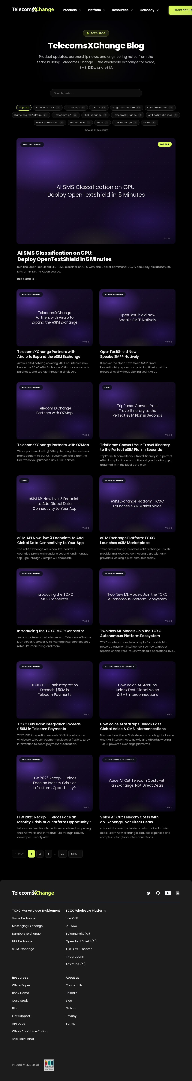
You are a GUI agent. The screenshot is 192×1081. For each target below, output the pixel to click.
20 (62, 853)
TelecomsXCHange (127, 115)
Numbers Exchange (26, 933)
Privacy (71, 1016)
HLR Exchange (22, 941)
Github (71, 1008)
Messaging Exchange (27, 926)
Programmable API (126, 107)
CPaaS (99, 107)
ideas (149, 122)
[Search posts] (96, 93)
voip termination (160, 107)
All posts (24, 107)
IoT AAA (71, 926)
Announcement (47, 107)
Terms (70, 1023)
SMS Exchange (95, 115)
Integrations (75, 956)
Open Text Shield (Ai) (81, 941)
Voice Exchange (23, 918)
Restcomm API (65, 115)
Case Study (20, 1000)
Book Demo (20, 993)
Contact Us (74, 985)
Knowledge (76, 107)
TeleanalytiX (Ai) (78, 933)
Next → (75, 853)
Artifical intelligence (163, 115)
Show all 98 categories (96, 130)
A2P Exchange (126, 122)
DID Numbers (80, 122)
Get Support (21, 1016)
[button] (72, 10)
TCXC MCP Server (79, 949)
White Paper (21, 985)
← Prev (19, 853)
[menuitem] (72, 10)
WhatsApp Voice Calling (29, 1031)
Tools (102, 122)
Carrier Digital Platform (31, 115)
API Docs (18, 1023)
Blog (15, 1008)
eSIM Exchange (23, 949)
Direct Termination (50, 122)
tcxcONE (72, 918)
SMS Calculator (23, 1039)
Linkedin (71, 993)
